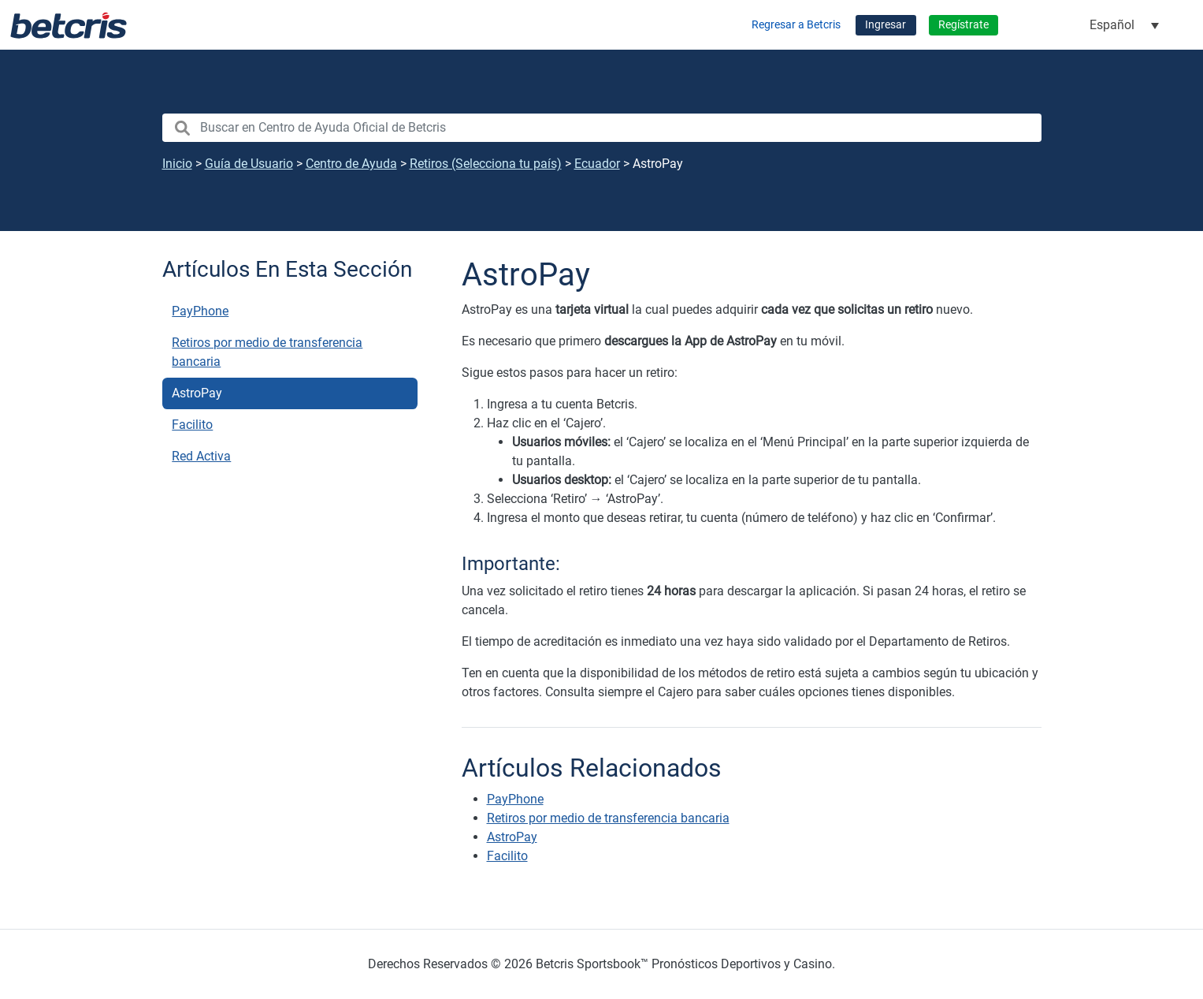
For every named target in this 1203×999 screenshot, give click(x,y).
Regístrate (963, 25)
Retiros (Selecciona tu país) (486, 163)
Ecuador (597, 163)
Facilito (192, 424)
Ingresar (885, 25)
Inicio (177, 163)
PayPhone (200, 311)
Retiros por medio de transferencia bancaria (267, 352)
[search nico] (601, 128)
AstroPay (197, 393)
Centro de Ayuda (351, 163)
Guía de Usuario (249, 163)
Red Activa (201, 456)
